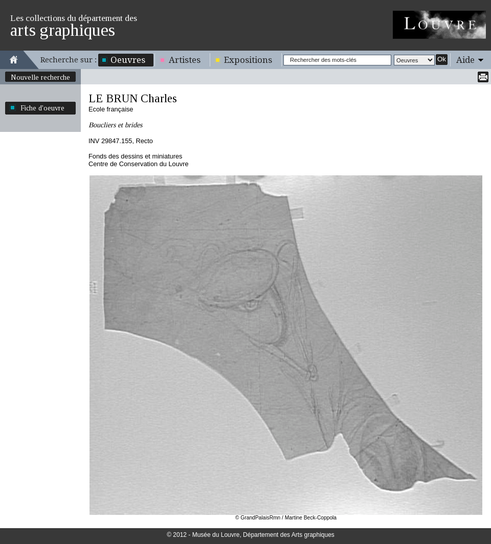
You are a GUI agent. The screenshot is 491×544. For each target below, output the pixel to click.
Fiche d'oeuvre (42, 108)
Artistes (184, 60)
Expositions (248, 60)
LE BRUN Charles (132, 98)
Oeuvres (127, 60)
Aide (465, 60)
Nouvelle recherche (40, 77)
